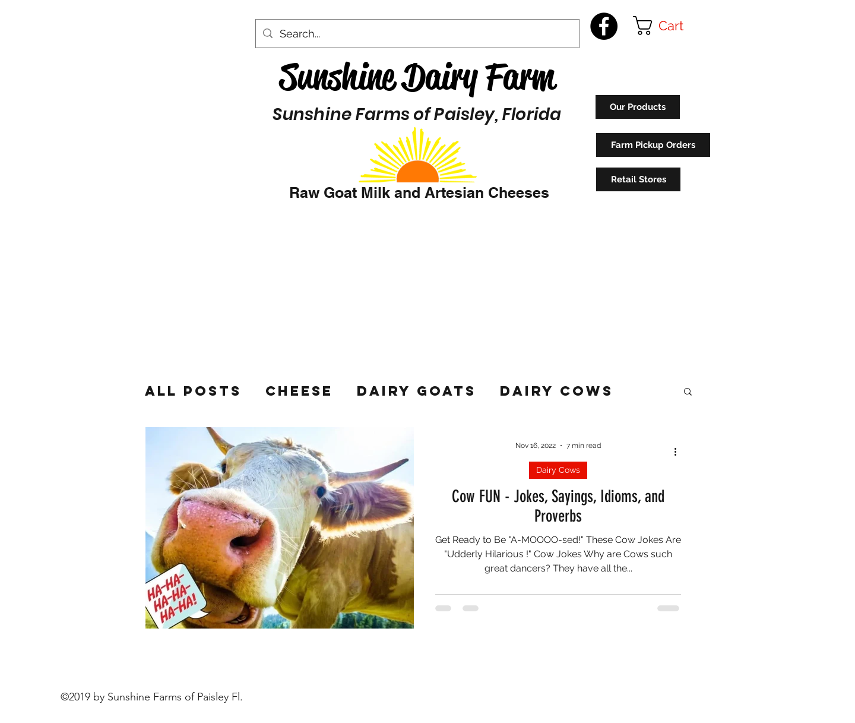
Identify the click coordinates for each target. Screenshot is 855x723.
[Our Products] (638, 107)
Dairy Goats (416, 391)
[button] (670, 25)
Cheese (299, 391)
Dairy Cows (556, 391)
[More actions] (679, 451)
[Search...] (417, 34)
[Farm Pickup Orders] (653, 145)
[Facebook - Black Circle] (604, 26)
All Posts (193, 391)
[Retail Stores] (638, 179)
